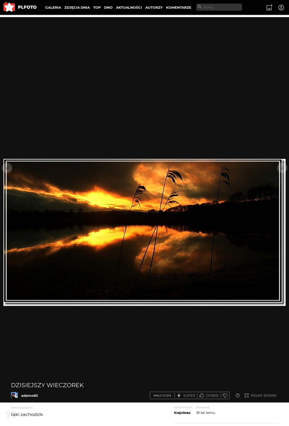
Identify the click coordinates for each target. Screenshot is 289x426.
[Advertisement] (145, 49)
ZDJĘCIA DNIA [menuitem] (77, 7)
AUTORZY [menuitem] (154, 7)
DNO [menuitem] (108, 7)
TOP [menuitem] (97, 7)
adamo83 (29, 395)
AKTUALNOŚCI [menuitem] (129, 7)
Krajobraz (182, 412)
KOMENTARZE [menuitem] (178, 7)
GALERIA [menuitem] (53, 7)
